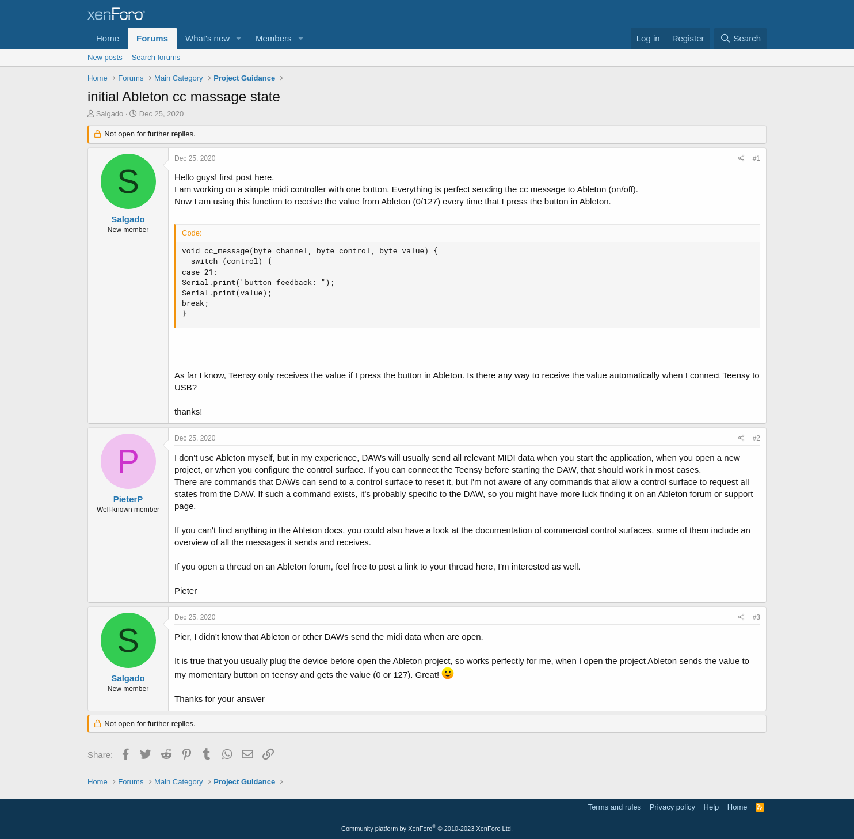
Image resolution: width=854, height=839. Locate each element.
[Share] (741, 158)
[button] (239, 38)
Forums (152, 38)
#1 (756, 158)
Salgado (110, 113)
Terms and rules (614, 807)
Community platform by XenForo (427, 828)
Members (274, 38)
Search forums (156, 57)
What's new (207, 38)
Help (711, 807)
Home (107, 38)
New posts (105, 57)
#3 (756, 617)
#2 (756, 438)
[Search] (740, 38)
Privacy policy (672, 807)
